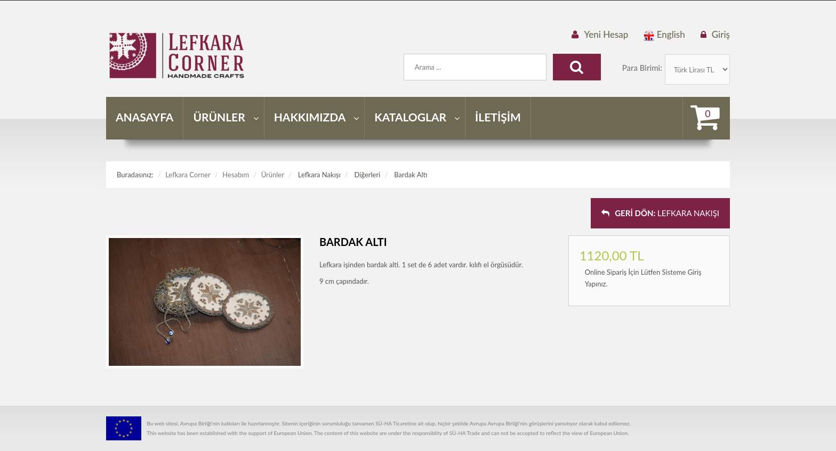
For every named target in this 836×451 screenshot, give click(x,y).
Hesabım (235, 174)
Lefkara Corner (188, 174)
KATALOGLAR (417, 117)
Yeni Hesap (606, 34)
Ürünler (272, 174)
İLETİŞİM (498, 117)
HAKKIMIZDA (316, 117)
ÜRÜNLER (225, 117)
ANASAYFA (144, 117)
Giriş (721, 34)
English (664, 35)
